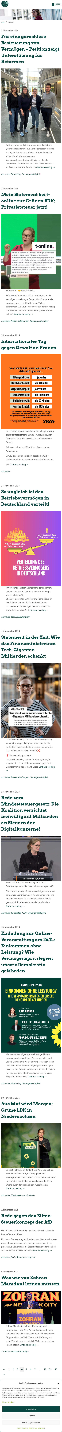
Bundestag (16, 174)
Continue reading (45, 167)
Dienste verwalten (8, 1402)
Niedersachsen (18, 1195)
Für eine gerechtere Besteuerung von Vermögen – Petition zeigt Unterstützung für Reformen (30, 49)
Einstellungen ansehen (31, 1422)
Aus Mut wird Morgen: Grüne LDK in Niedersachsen (27, 1110)
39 (50, 1369)
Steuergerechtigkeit (31, 174)
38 (45, 1369)
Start (2, 22)
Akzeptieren (31, 1409)
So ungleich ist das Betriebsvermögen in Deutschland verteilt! (25, 498)
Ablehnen (31, 1416)
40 (56, 1369)
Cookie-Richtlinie (22, 1428)
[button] (58, 1383)
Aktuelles (5, 174)
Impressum (41, 1428)
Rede (24, 912)
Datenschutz (33, 1428)
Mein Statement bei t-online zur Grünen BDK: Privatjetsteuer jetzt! (28, 201)
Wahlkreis (30, 1195)
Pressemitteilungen (20, 321)
